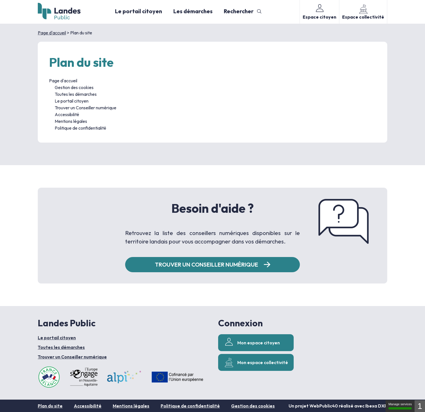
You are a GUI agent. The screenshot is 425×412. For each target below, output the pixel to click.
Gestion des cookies (74, 87)
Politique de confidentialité (80, 128)
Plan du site (50, 406)
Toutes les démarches (76, 94)
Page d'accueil (52, 33)
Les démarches (193, 11)
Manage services (400, 405)
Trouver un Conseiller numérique (85, 107)
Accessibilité (67, 114)
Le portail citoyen (138, 11)
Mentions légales (71, 121)
